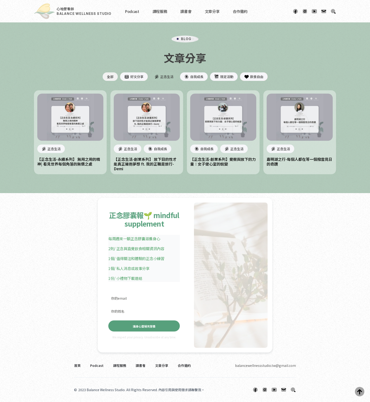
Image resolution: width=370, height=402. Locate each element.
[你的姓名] (144, 311)
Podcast (132, 11)
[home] (72, 11)
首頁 (77, 365)
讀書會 (185, 11)
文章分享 (212, 11)
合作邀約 (240, 11)
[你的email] (144, 298)
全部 (110, 76)
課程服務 (159, 11)
